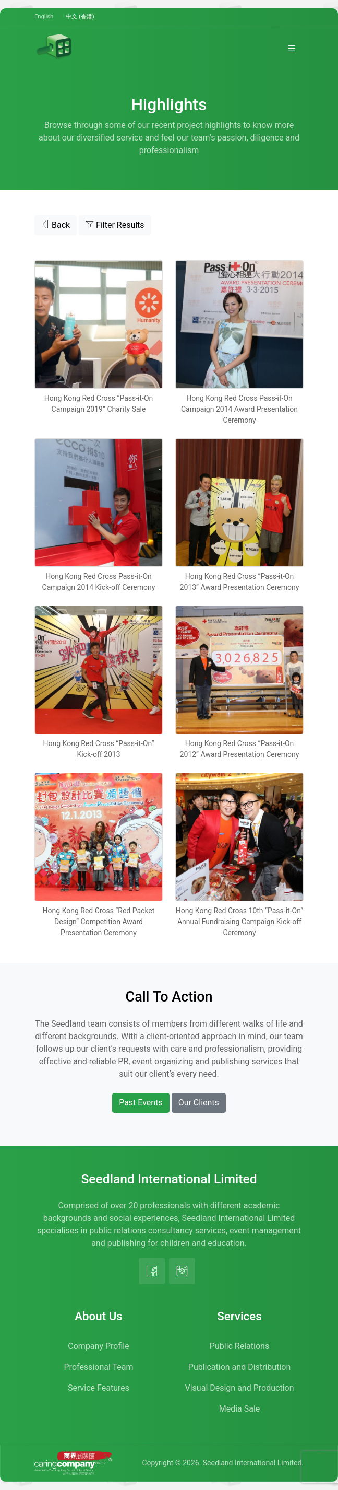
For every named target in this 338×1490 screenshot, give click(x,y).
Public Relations (239, 1346)
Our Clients (198, 1103)
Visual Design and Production (239, 1388)
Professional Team (99, 1367)
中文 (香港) (80, 16)
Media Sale (239, 1409)
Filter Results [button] (115, 225)
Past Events (141, 1103)
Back (55, 225)
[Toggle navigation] (292, 48)
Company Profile (98, 1346)
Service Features (98, 1388)
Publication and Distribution (239, 1367)
